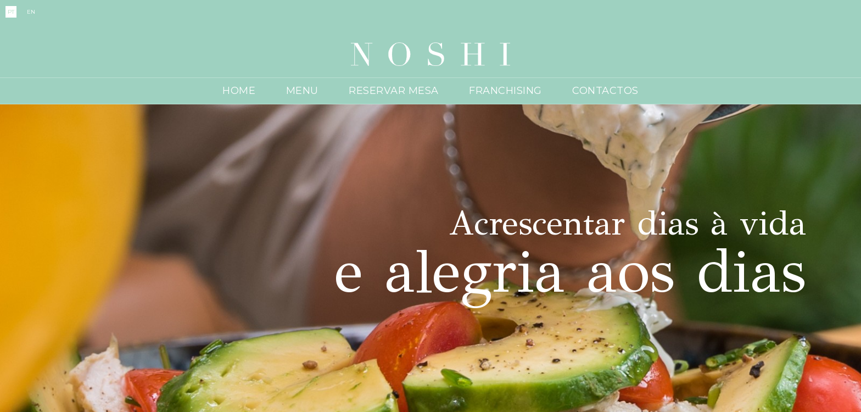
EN (31, 11)
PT (11, 11)
